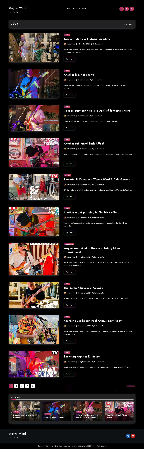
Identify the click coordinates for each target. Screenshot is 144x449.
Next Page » (130, 386)
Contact (82, 9)
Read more (69, 59)
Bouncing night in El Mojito (82, 357)
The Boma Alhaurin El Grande (83, 288)
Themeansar (101, 446)
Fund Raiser (69, 244)
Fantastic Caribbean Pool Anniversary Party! (93, 321)
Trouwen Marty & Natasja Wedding (87, 39)
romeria (67, 175)
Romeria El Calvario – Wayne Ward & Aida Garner (97, 179)
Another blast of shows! (79, 75)
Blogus (91, 446)
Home (68, 9)
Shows (67, 35)
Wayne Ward (17, 8)
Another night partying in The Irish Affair (91, 212)
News (75, 9)
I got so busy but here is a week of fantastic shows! (97, 111)
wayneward (69, 44)
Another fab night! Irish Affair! (84, 143)
